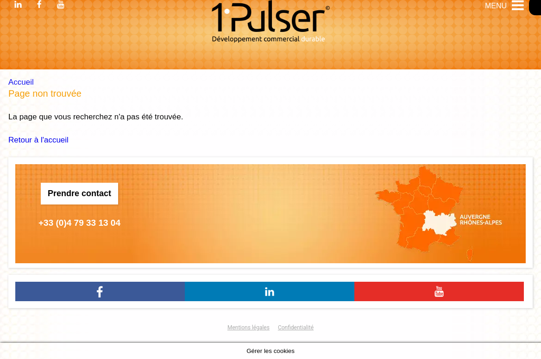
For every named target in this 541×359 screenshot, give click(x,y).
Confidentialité (296, 327)
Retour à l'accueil (38, 140)
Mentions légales (248, 327)
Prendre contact (79, 193)
